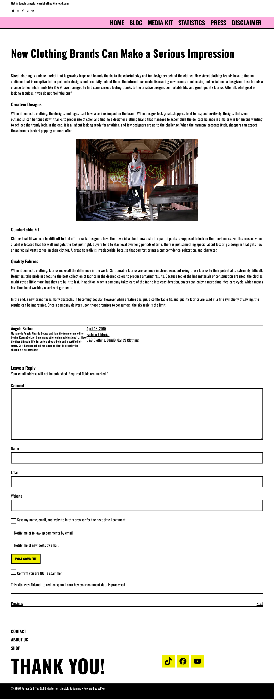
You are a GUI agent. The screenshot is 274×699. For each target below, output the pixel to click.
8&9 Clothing (95, 340)
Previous (17, 603)
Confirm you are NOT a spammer (36, 573)
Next (260, 603)
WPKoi (101, 688)
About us (19, 640)
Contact (18, 631)
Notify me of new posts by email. (36, 545)
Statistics (191, 22)
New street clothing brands (213, 75)
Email (15, 472)
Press (218, 22)
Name (15, 448)
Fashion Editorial (97, 334)
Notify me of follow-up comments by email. (43, 533)
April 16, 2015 (96, 328)
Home (117, 22)
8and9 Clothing (128, 340)
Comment (19, 385)
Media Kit (160, 22)
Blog (135, 22)
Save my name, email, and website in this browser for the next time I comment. (71, 519)
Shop (15, 648)
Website (16, 496)
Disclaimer (247, 22)
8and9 (111, 340)
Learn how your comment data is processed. (95, 584)
